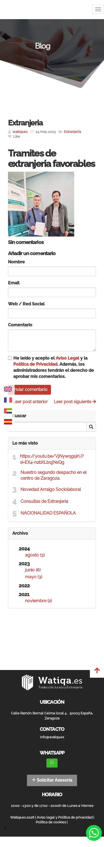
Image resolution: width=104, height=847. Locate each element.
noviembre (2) (38, 600)
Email (13, 282)
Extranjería (72, 132)
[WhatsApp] (51, 763)
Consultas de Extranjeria (45, 501)
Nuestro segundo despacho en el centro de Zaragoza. (53, 475)
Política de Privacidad (35, 364)
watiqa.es (20, 132)
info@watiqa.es (52, 737)
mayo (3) (33, 576)
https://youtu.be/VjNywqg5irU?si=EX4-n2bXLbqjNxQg (52, 459)
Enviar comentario (29, 389)
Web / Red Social (26, 303)
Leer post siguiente (75, 401)
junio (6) (33, 569)
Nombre (16, 261)
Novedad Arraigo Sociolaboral (51, 489)
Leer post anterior (28, 401)
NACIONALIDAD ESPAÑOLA (49, 513)
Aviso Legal (67, 358)
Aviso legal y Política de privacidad (65, 817)
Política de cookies (51, 822)
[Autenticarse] (6, 827)
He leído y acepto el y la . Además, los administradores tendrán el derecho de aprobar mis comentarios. (53, 367)
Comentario (20, 324)
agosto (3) (35, 555)
